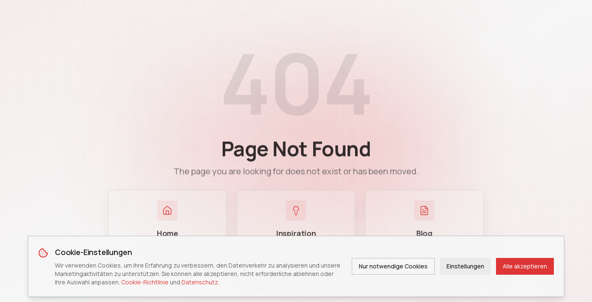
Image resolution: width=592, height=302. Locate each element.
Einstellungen (465, 266)
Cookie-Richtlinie (145, 282)
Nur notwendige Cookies (393, 266)
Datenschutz (200, 282)
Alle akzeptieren (525, 266)
